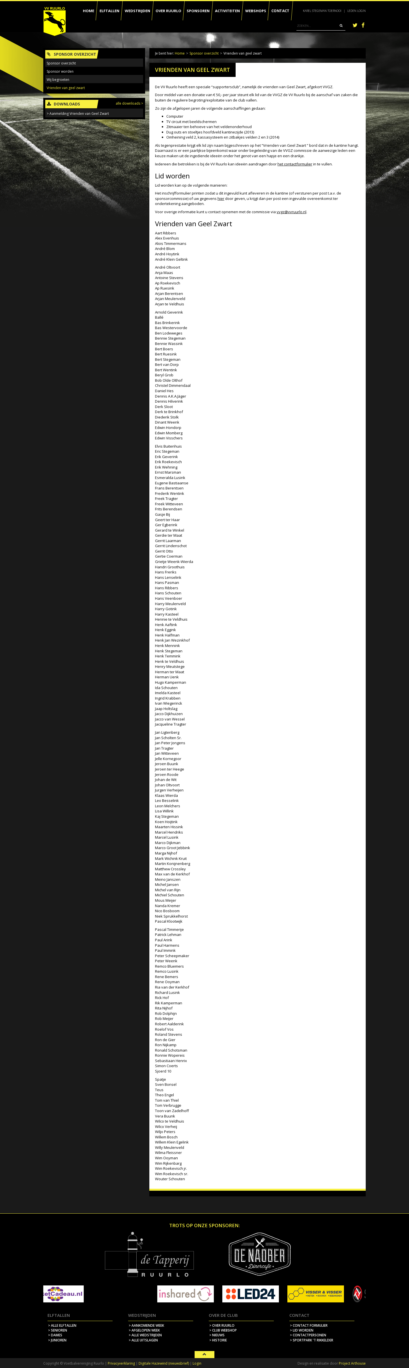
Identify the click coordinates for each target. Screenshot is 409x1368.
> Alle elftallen (62, 1325)
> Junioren (57, 1340)
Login (197, 1363)
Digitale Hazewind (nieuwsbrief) (164, 1363)
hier (221, 198)
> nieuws (217, 1335)
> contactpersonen (308, 1335)
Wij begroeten (58, 79)
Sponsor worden (60, 71)
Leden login (356, 11)
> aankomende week (146, 1325)
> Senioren (57, 1330)
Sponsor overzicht (204, 53)
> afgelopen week (144, 1330)
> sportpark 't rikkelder (311, 1340)
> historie (218, 1340)
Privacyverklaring (121, 1363)
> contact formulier (309, 1325)
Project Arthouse (352, 1363)
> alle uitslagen (143, 1340)
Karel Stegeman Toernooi (322, 11)
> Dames (55, 1335)
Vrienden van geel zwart (66, 87)
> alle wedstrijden (145, 1335)
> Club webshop (223, 1330)
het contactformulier (294, 164)
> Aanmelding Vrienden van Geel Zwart (78, 113)
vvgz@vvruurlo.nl (291, 211)
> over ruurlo (221, 1325)
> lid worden (301, 1330)
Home (180, 53)
